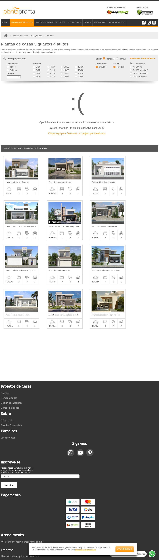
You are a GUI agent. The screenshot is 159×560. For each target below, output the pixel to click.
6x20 (36, 73)
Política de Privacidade (85, 550)
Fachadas (109, 59)
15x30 (79, 70)
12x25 (65, 76)
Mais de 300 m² (138, 76)
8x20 (51, 73)
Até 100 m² (136, 67)
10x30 (65, 73)
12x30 (79, 67)
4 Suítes (118, 67)
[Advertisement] (79, 310)
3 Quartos (102, 67)
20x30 (79, 73)
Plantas (121, 59)
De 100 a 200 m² (139, 70)
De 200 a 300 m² (139, 73)
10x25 (65, 70)
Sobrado (12, 70)
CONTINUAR (124, 549)
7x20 (51, 67)
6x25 (36, 76)
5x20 (36, 67)
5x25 (36, 70)
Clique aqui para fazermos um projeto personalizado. (77, 133)
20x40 (79, 76)
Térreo (11, 67)
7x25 (51, 70)
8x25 (51, 76)
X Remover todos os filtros (142, 58)
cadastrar (8, 441)
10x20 (65, 67)
